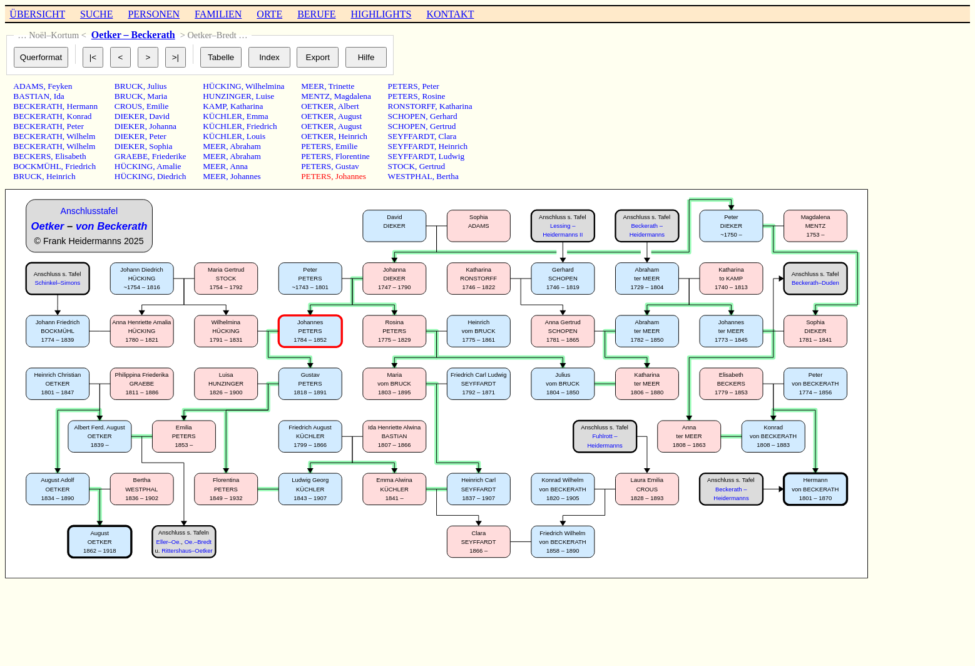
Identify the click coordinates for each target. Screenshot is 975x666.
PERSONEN (154, 14)
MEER (214, 146)
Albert (348, 106)
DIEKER (130, 116)
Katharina (246, 106)
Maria (157, 96)
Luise (265, 96)
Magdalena (352, 96)
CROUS (128, 106)
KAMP (214, 106)
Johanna (162, 126)
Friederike (169, 156)
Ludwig (451, 156)
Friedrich (80, 166)
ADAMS (28, 86)
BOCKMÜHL (37, 166)
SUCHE (96, 14)
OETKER (317, 106)
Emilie (157, 106)
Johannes (245, 176)
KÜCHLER (222, 116)
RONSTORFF (412, 106)
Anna (239, 166)
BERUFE (316, 14)
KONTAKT (450, 14)
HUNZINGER (227, 96)
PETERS (316, 146)
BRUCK (27, 176)
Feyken (60, 86)
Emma (257, 116)
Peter (75, 126)
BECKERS (32, 156)
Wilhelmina (264, 86)
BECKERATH (38, 106)
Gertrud (443, 126)
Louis (256, 136)
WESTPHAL (410, 176)
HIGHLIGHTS (381, 14)
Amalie (168, 166)
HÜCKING (134, 166)
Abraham (245, 146)
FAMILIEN (218, 14)
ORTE (269, 14)
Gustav (347, 166)
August (350, 116)
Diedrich (171, 176)
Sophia (160, 146)
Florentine (352, 156)
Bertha (447, 176)
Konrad (79, 116)
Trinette (342, 86)
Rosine (433, 96)
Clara (448, 136)
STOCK (401, 166)
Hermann (82, 106)
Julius (156, 86)
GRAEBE (131, 156)
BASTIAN (31, 96)
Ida (59, 96)
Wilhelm (80, 136)
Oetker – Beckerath (133, 34)
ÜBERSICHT (37, 14)
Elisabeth (70, 156)
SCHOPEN (407, 116)
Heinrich (61, 176)
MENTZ (315, 96)
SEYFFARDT (411, 136)
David (159, 116)
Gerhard (443, 116)
